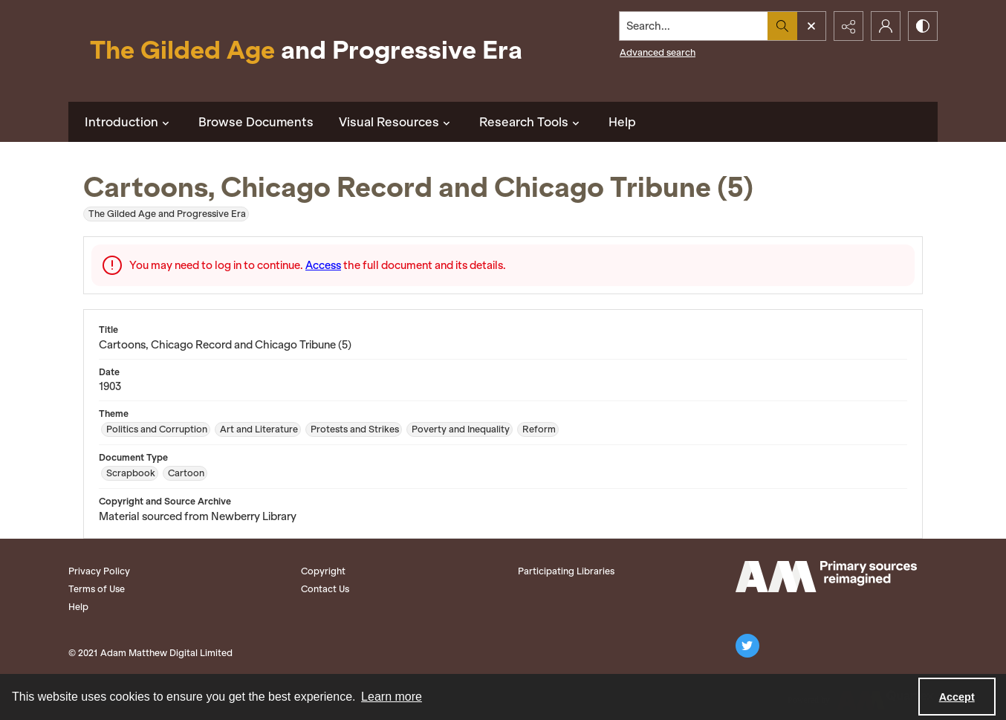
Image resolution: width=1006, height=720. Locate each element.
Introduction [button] (129, 122)
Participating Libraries (566, 571)
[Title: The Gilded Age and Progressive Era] (306, 51)
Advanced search (657, 52)
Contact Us (325, 588)
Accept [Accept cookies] (957, 697)
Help (622, 121)
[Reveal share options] (848, 26)
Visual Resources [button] (396, 122)
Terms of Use (96, 588)
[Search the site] (694, 26)
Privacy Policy (99, 571)
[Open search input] (811, 26)
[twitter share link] (747, 646)
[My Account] (886, 26)
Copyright (323, 571)
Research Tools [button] (531, 122)
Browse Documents (256, 121)
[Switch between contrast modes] (923, 26)
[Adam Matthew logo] (826, 576)
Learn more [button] (391, 696)
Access (323, 265)
